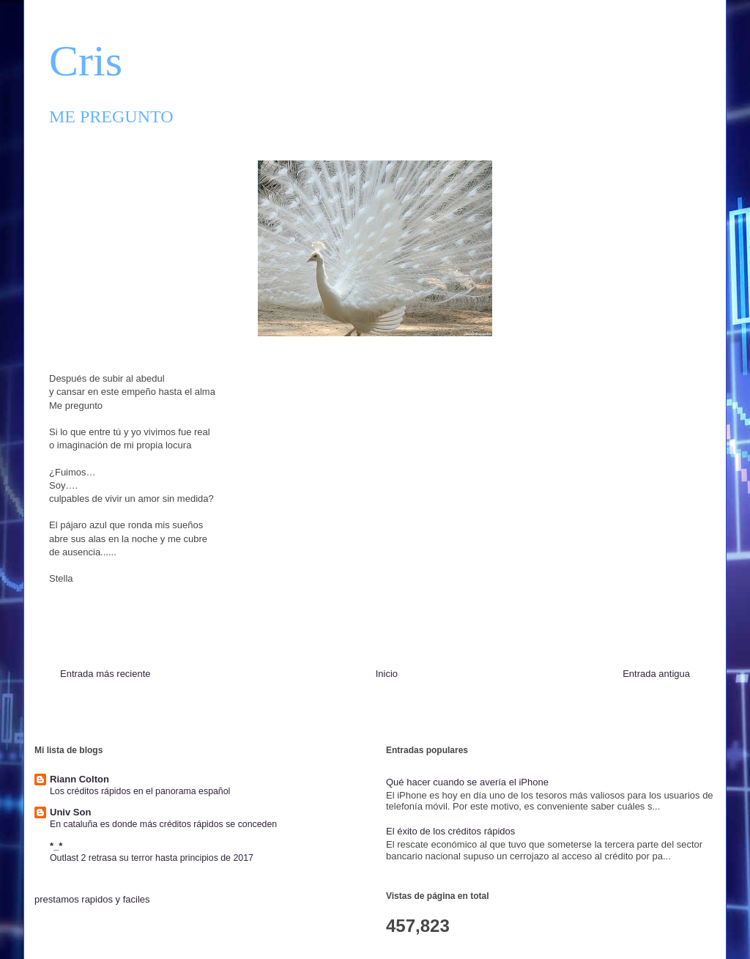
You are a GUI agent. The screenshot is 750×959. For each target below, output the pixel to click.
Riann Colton (79, 779)
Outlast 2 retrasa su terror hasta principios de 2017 (151, 858)
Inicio (387, 673)
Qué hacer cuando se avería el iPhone (467, 782)
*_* (56, 845)
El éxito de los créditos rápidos (450, 831)
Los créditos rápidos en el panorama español (140, 791)
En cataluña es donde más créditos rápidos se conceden (163, 824)
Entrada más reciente (105, 673)
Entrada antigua (656, 673)
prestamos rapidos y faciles (92, 899)
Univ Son (70, 812)
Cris (85, 61)
